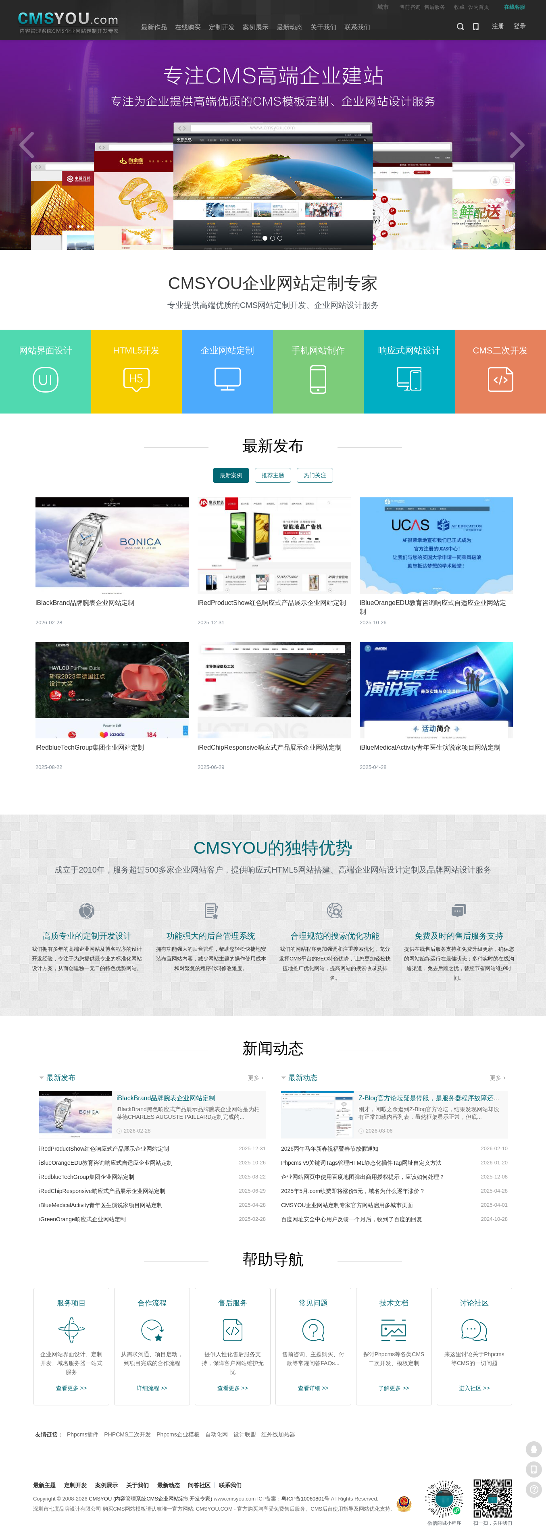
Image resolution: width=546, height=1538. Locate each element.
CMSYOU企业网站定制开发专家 (68, 23)
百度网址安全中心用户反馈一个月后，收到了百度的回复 (351, 1219)
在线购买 (188, 27)
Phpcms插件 (83, 1435)
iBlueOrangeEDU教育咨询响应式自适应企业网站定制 (106, 1163)
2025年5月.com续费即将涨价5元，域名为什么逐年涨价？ (353, 1191)
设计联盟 (244, 1435)
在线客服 (534, 1449)
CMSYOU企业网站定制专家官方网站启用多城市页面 (347, 1205)
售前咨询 (410, 7)
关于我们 (323, 27)
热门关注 (315, 475)
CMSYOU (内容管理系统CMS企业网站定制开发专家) (150, 1499)
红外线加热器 (278, 1435)
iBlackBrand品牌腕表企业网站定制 (84, 602)
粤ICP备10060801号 (305, 1499)
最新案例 (231, 475)
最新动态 (289, 27)
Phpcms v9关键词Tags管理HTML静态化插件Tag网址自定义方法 (361, 1163)
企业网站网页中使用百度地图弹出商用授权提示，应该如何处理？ (363, 1177)
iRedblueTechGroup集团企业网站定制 (89, 747)
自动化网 (216, 1435)
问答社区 (199, 1485)
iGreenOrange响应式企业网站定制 (82, 1219)
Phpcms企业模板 (178, 1435)
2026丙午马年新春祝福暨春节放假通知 (329, 1148)
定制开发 (222, 27)
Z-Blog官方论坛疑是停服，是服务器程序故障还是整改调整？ (445, 1098)
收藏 (459, 7)
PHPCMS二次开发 (127, 1435)
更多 (253, 1078)
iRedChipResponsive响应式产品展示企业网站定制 (270, 747)
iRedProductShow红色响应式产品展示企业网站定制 (272, 602)
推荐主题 (273, 475)
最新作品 (154, 27)
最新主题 (44, 1485)
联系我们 (357, 27)
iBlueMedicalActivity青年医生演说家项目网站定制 (430, 747)
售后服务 (434, 7)
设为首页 (478, 7)
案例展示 (256, 27)
